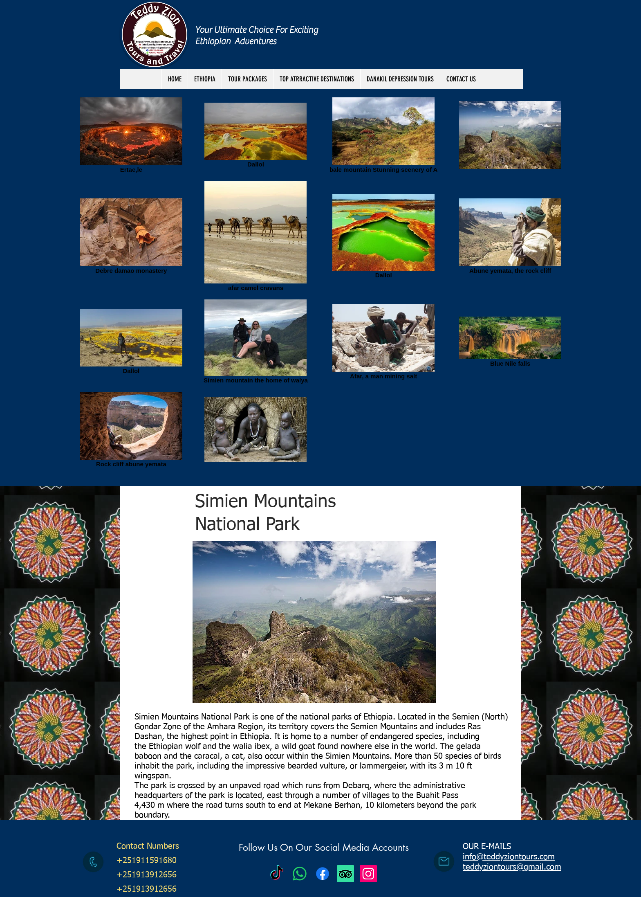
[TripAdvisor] (345, 873)
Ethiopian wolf (174, 746)
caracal (207, 756)
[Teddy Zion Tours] (276, 873)
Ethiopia (378, 717)
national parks (326, 717)
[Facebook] (322, 873)
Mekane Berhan (332, 805)
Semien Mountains (384, 727)
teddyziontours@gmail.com (512, 867)
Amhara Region (235, 727)
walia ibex (251, 746)
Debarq (356, 786)
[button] (247, 79)
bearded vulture (316, 766)
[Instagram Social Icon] (368, 873)
